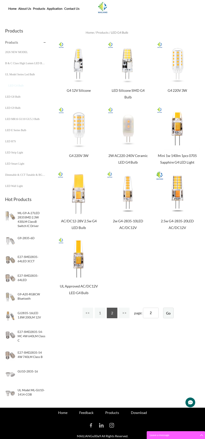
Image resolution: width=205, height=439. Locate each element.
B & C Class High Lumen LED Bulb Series (25, 63)
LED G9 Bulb (13, 107)
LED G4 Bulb (16, 85)
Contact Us (71, 8)
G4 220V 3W (177, 90)
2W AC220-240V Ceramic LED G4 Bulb (128, 158)
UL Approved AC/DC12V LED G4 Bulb (79, 289)
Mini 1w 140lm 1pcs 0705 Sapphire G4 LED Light (177, 158)
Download (139, 412)
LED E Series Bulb (15, 130)
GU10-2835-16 (28, 371)
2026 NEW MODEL (16, 52)
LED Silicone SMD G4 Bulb (128, 93)
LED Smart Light (14, 163)
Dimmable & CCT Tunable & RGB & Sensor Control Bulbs (25, 174)
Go (168, 313)
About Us (24, 8)
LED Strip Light (14, 152)
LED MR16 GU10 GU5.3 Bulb (22, 119)
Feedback (86, 412)
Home (12, 8)
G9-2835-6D (26, 238)
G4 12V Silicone (79, 90)
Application (54, 8)
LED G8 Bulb (13, 96)
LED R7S (10, 141)
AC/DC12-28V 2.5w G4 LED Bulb (79, 224)
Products (39, 8)
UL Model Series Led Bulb (20, 74)
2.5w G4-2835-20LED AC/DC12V (177, 224)
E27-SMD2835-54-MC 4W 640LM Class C (31, 336)
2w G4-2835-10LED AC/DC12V (128, 224)
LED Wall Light (14, 186)
